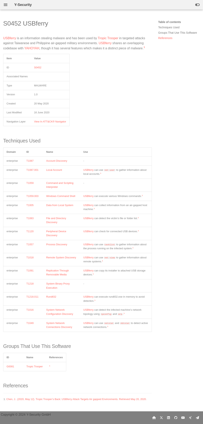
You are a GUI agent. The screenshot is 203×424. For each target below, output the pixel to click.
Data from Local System (59, 205)
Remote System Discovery (61, 257)
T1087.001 (32, 169)
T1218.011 (32, 296)
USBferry (9, 38)
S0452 (37, 67)
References (165, 38)
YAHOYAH (31, 48)
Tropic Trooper (108, 38)
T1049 (30, 323)
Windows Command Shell (60, 196)
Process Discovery (56, 244)
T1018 (30, 257)
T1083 (30, 218)
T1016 (30, 309)
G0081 (10, 366)
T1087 (30, 160)
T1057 (30, 244)
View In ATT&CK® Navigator (50, 121)
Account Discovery (56, 160)
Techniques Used (168, 27)
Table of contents (169, 22)
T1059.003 (32, 196)
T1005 (30, 205)
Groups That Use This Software (177, 32)
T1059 (30, 182)
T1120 (30, 231)
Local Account (54, 169)
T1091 (30, 270)
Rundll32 (51, 296)
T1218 (30, 283)
